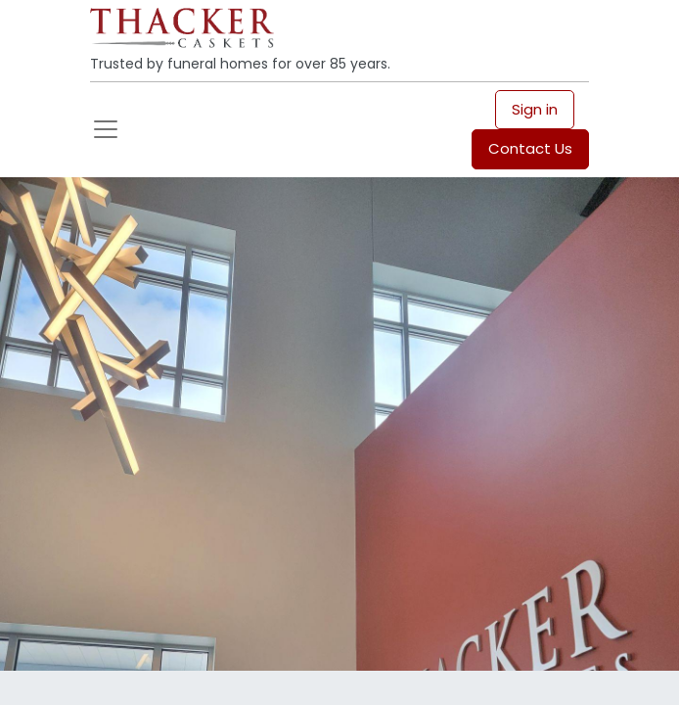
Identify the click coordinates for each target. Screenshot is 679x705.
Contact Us (530, 148)
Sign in (535, 109)
